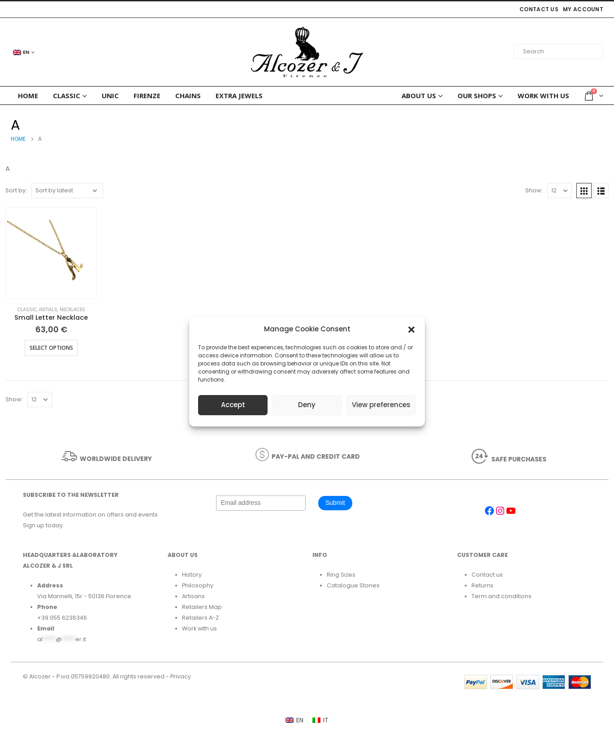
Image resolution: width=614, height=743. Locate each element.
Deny (307, 404)
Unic (110, 95)
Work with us (543, 95)
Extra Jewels (239, 95)
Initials (48, 309)
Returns (482, 585)
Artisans (193, 596)
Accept (233, 404)
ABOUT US (419, 95)
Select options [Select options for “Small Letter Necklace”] (51, 348)
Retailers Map (202, 607)
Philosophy (197, 585)
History (192, 574)
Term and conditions (501, 596)
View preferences (381, 404)
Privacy (180, 676)
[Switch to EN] (294, 720)
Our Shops (477, 95)
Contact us (538, 9)
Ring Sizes (341, 574)
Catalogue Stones (353, 585)
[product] (51, 253)
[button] (411, 329)
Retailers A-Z (200, 617)
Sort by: (16, 190)
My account (583, 9)
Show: (534, 190)
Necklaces (72, 309)
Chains (188, 95)
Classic (66, 95)
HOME (28, 95)
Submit (335, 502)
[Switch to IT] (320, 720)
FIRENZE (147, 95)
